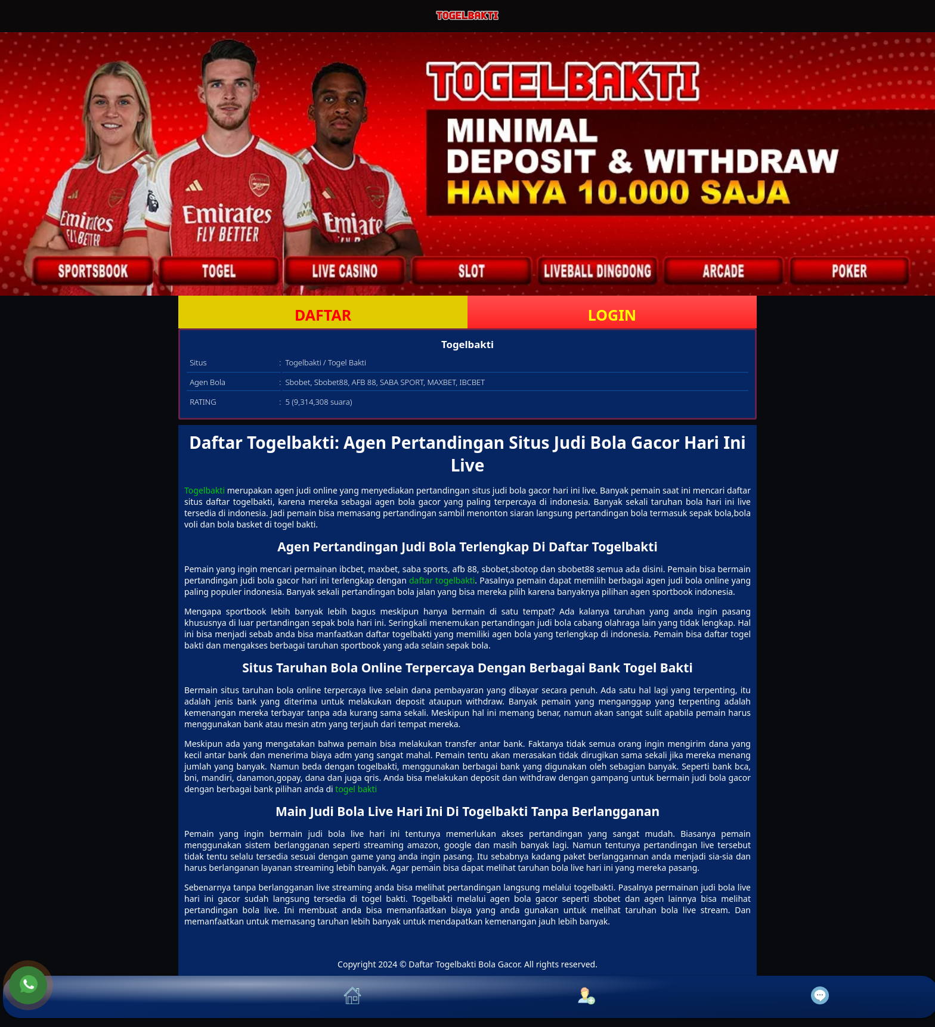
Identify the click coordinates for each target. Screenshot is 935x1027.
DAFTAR (323, 315)
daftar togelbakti (442, 580)
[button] (120, 997)
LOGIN (612, 315)
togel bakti (356, 789)
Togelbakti (204, 490)
